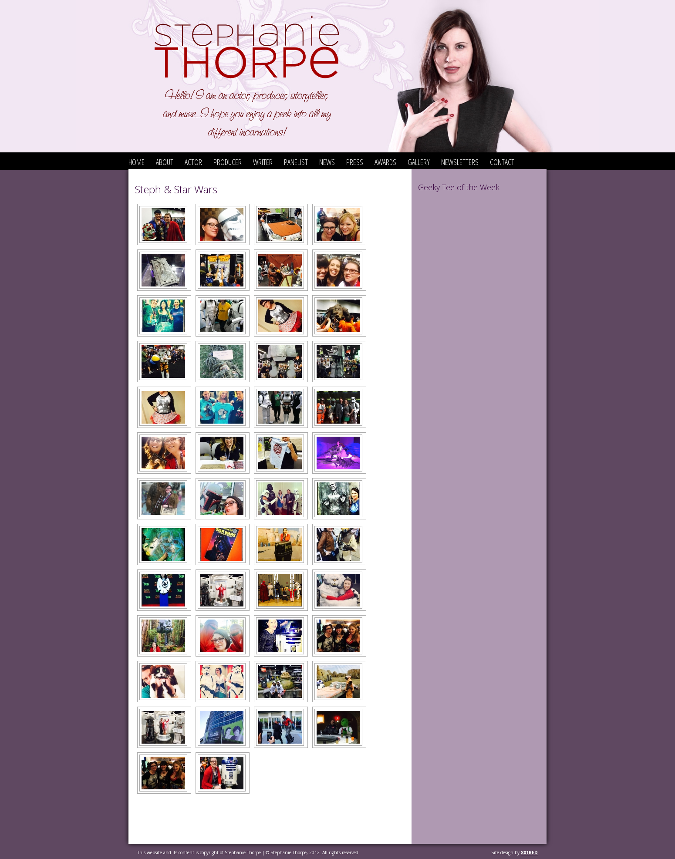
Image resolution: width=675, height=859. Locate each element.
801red (529, 852)
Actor (193, 162)
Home (136, 162)
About (164, 162)
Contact (502, 162)
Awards (385, 162)
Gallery (419, 162)
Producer (227, 162)
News (327, 162)
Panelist (296, 162)
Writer (263, 162)
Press (354, 162)
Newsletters (460, 162)
